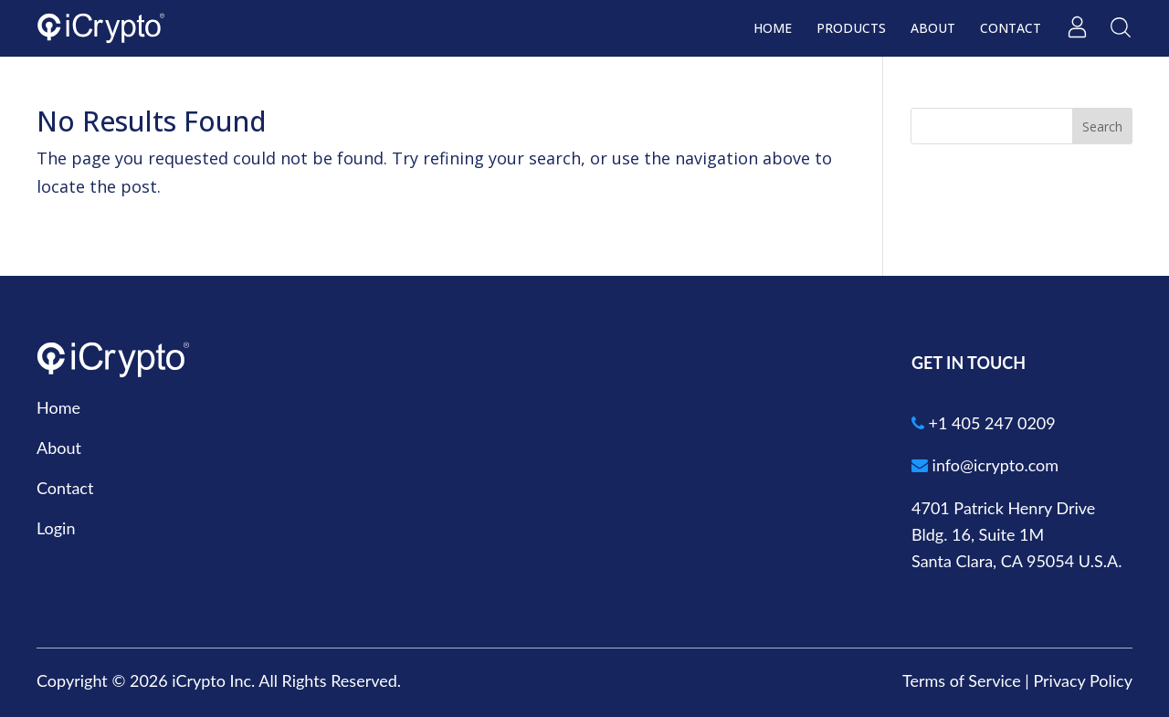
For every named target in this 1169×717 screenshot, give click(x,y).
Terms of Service (961, 680)
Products (851, 29)
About (933, 29)
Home (772, 29)
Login (56, 528)
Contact (1010, 29)
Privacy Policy (1082, 680)
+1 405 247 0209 (983, 423)
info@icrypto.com (984, 465)
